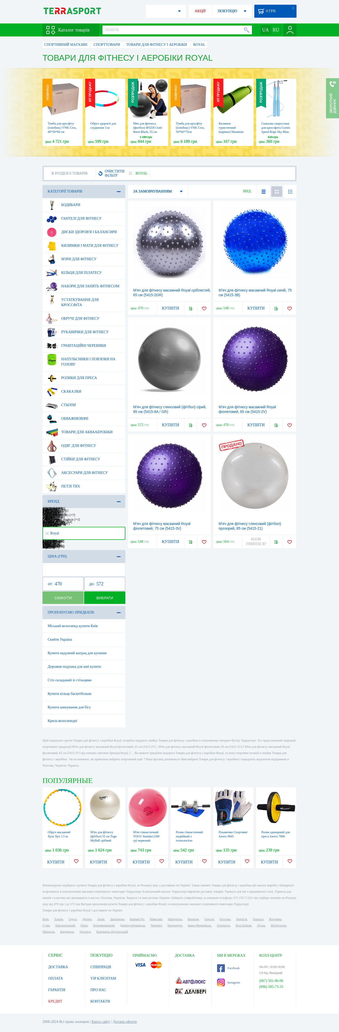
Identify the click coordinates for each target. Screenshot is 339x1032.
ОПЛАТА (55, 978)
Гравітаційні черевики (76, 346)
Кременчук (175, 925)
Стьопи (61, 405)
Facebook (228, 968)
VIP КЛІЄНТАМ (103, 978)
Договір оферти (125, 1022)
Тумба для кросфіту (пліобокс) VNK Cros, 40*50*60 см (62, 128)
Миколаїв (156, 919)
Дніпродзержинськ (132, 925)
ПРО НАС (98, 990)
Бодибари (63, 205)
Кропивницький (103, 925)
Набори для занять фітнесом (82, 286)
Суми (46, 925)
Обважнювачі (67, 419)
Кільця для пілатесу (74, 273)
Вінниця (193, 919)
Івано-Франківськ (199, 925)
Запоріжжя (117, 919)
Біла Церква (243, 925)
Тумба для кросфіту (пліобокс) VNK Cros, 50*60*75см (190, 128)
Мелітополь (278, 925)
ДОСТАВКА (58, 967)
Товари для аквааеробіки (79, 432)
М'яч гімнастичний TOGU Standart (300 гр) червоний (146, 836)
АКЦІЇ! (200, 11)
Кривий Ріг (137, 919)
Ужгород (85, 932)
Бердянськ (67, 932)
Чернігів (241, 919)
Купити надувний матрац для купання (77, 653)
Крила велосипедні (62, 721)
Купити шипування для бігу (69, 707)
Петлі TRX (63, 486)
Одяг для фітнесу (71, 446)
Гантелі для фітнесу (74, 219)
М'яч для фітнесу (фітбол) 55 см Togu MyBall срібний (103, 836)
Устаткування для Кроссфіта (72, 300)
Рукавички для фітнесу (77, 332)
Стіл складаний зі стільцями (69, 680)
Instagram (228, 982)
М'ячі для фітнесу (71, 259)
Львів (100, 919)
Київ (45, 919)
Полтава (224, 919)
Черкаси (257, 919)
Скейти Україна (60, 639)
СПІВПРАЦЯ (100, 967)
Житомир (275, 919)
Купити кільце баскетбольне (69, 694)
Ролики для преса (71, 378)
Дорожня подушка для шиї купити (74, 667)
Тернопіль (223, 925)
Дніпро (86, 919)
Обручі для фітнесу (73, 319)
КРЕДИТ (55, 1001)
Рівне (84, 925)
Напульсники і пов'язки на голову (80, 359)
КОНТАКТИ (100, 1001)
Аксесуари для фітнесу (77, 473)
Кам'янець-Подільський (112, 932)
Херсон (209, 919)
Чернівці (156, 925)
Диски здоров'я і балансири (81, 232)
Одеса (73, 919)
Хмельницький (65, 925)
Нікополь (48, 932)
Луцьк (261, 925)
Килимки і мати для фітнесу (82, 246)
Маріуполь (175, 919)
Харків (58, 919)
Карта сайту (100, 1022)
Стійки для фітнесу (73, 459)
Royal (52, 533)
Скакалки (63, 392)
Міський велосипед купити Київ (73, 626)
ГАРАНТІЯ (56, 990)
